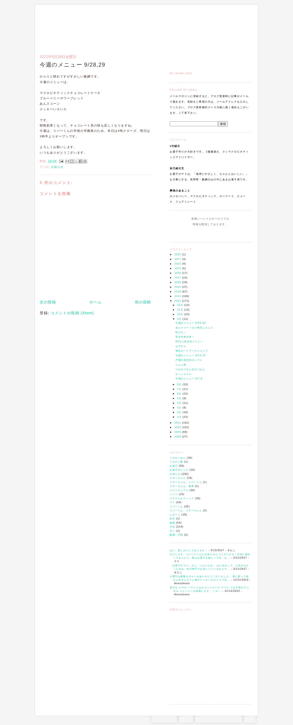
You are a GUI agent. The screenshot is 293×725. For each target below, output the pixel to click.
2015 (178, 287)
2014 (178, 291)
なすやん (181, 346)
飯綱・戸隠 (176, 535)
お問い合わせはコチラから (218, 718)
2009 (178, 432)
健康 (172, 522)
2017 (178, 277)
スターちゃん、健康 (182, 486)
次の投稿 (48, 302)
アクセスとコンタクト (228, 27)
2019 (178, 268)
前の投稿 (143, 302)
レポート (175, 514)
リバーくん (176, 506)
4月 (179, 403)
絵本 (172, 518)
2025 (178, 254)
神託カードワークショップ (192, 351)
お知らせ (175, 474)
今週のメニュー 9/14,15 (191, 355)
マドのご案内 (190, 27)
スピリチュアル (179, 490)
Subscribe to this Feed (226, 233)
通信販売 (202, 27)
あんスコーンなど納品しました (194, 327)
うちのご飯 (176, 461)
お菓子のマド (53, 24)
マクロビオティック (182, 498)
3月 (179, 407)
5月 (179, 398)
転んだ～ (181, 332)
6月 (179, 393)
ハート (174, 494)
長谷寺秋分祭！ (185, 337)
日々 (172, 531)
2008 (178, 436)
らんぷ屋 (181, 364)
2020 (178, 263)
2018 (178, 273)
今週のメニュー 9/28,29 (191, 323)
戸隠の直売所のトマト (189, 360)
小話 (172, 526)
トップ (179, 27)
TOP (250, 718)
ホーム (95, 302)
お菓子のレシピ (179, 470)
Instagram (197, 233)
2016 (178, 282)
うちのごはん (178, 457)
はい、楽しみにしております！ (188, 550)
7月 (179, 389)
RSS (186, 718)
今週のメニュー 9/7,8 (189, 378)
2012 (178, 301)
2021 (178, 259)
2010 (178, 427)
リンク (243, 27)
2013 (178, 296)
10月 (180, 314)
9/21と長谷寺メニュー (189, 341)
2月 (179, 412)
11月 (180, 309)
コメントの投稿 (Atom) (72, 313)
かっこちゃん (184, 374)
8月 (179, 384)
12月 (180, 305)
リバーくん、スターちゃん (186, 510)
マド (172, 502)
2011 (178, 422)
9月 (179, 319)
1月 (179, 417)
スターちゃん (178, 478)
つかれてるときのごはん (190, 369)
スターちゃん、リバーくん (186, 482)
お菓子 (174, 466)
